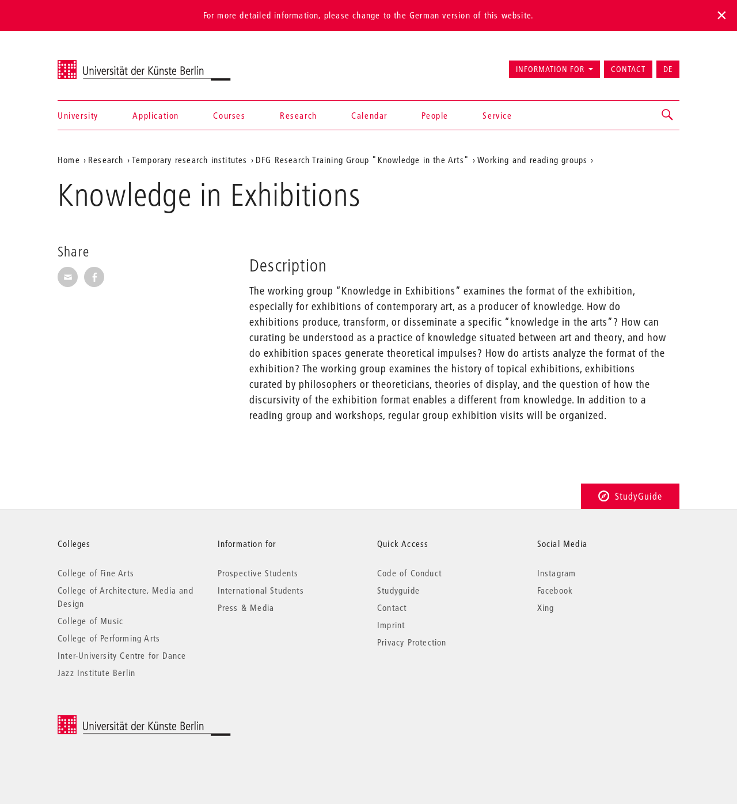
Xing (545, 607)
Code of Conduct (409, 573)
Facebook (555, 590)
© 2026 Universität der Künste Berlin (118, 721)
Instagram (556, 573)
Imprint (391, 625)
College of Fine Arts (96, 573)
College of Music (90, 620)
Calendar (369, 115)
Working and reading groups (532, 159)
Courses (229, 115)
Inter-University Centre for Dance (122, 655)
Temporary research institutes (190, 159)
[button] (667, 115)
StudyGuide (630, 496)
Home (69, 159)
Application (155, 115)
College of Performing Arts (109, 638)
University (78, 115)
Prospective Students (258, 573)
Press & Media (246, 607)
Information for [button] (550, 69)
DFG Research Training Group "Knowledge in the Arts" (362, 159)
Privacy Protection (412, 642)
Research (298, 115)
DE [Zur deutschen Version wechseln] (668, 69)
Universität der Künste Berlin (103, 64)
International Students (261, 590)
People (435, 115)
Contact (628, 69)
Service (497, 115)
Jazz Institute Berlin (96, 672)
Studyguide (398, 590)
